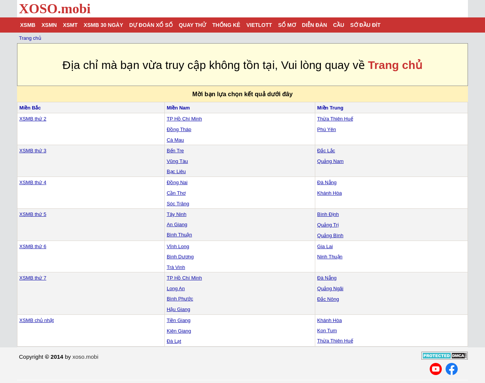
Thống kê (226, 25)
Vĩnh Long (178, 246)
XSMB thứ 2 (32, 119)
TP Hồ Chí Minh (184, 119)
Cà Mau (175, 140)
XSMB (27, 25)
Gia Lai (325, 246)
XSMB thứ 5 (32, 214)
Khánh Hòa (329, 193)
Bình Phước (180, 299)
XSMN (48, 25)
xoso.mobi (85, 356)
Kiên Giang (179, 331)
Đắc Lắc (326, 150)
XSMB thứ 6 (32, 246)
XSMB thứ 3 (32, 150)
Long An (176, 288)
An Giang (177, 224)
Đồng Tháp (179, 129)
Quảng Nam (330, 161)
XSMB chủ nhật (36, 320)
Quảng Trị (328, 225)
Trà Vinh (176, 267)
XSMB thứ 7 (32, 278)
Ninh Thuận (330, 257)
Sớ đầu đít (365, 25)
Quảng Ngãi (330, 288)
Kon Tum (327, 330)
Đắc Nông (328, 299)
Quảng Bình (330, 235)
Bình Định (328, 214)
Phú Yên (326, 129)
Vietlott (259, 25)
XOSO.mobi (55, 9)
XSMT (70, 25)
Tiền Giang (179, 320)
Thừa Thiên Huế (335, 119)
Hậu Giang (178, 309)
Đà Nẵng (326, 182)
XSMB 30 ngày (103, 25)
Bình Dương (180, 257)
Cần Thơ (176, 193)
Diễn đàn (314, 25)
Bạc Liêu (176, 171)
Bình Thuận (179, 235)
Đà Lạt (174, 341)
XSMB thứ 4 (32, 182)
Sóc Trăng (178, 203)
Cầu (338, 25)
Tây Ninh (176, 214)
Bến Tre (175, 150)
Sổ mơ (287, 25)
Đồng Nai (177, 182)
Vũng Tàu (177, 161)
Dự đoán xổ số (151, 25)
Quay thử (192, 25)
